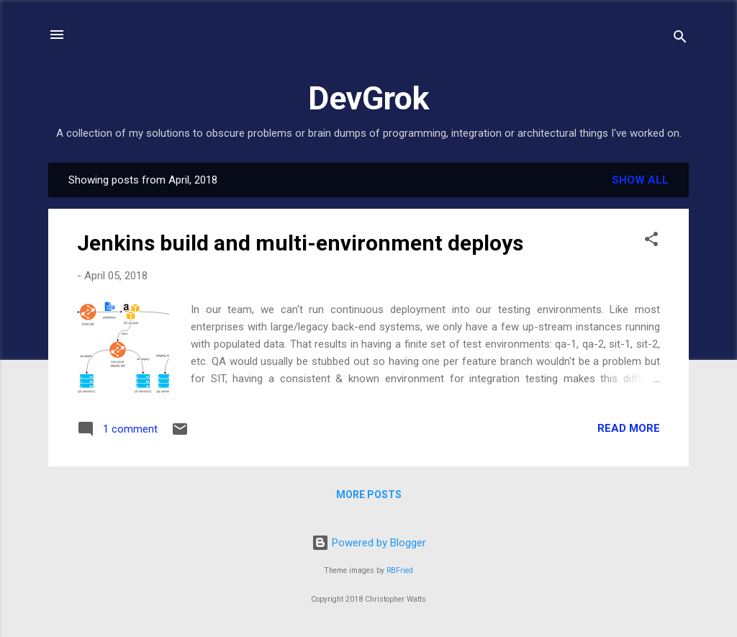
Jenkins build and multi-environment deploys (300, 243)
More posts (369, 494)
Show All (640, 179)
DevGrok (369, 98)
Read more (628, 428)
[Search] (680, 39)
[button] (651, 241)
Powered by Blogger (369, 542)
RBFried (399, 570)
